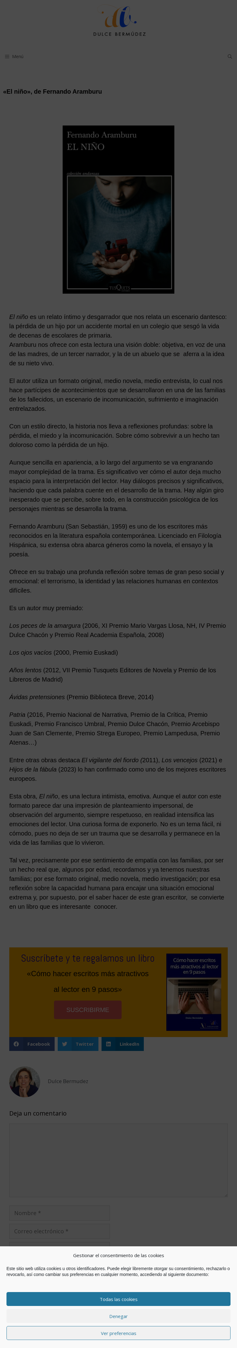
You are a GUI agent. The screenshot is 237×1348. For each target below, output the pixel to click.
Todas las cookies (119, 1299)
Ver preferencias (118, 1333)
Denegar (118, 1316)
